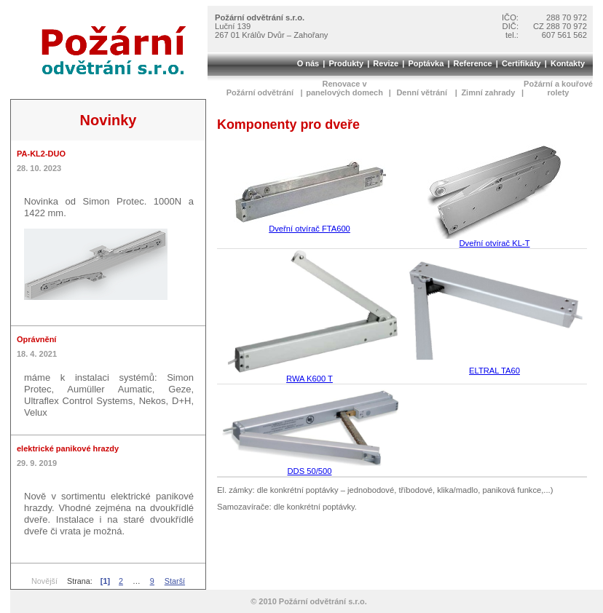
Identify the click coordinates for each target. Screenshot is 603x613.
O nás (308, 63)
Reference (473, 63)
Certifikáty (521, 63)
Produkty (345, 63)
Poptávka (426, 63)
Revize (385, 63)
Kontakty (568, 63)
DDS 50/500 (309, 467)
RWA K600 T (309, 375)
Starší (175, 581)
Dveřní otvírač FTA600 (310, 225)
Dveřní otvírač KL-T (494, 240)
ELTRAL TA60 (494, 367)
